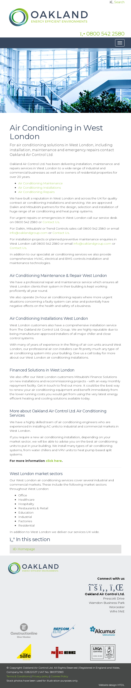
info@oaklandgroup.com (28, 233)
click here (54, 461)
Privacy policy (40, 676)
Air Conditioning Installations (39, 187)
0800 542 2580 (102, 34)
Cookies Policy (59, 676)
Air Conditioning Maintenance (40, 183)
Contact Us (51, 222)
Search (119, 2)
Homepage (24, 549)
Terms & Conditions (18, 676)
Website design (108, 684)
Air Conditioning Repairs (36, 192)
